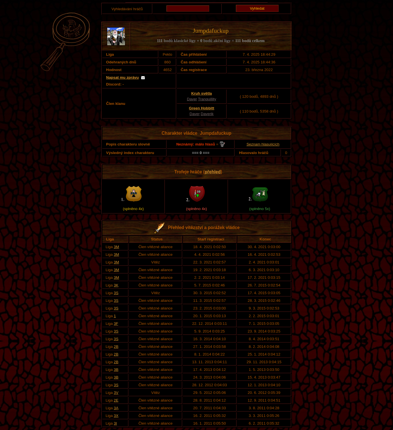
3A (116, 408)
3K (116, 285)
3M (116, 247)
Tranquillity (207, 99)
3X (116, 416)
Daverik (207, 114)
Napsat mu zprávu (122, 77)
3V (116, 392)
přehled (213, 171)
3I (115, 423)
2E (116, 400)
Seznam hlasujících (262, 144)
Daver (192, 99)
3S (116, 293)
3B (116, 369)
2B (116, 346)
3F (116, 323)
